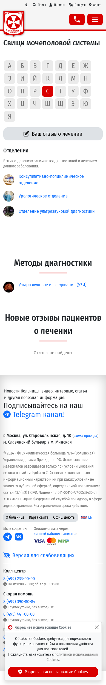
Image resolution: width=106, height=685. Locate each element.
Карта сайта (38, 517)
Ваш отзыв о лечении (53, 134)
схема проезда (85, 435)
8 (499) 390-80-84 (19, 601)
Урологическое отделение (43, 196)
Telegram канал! (33, 414)
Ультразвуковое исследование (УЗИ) (53, 284)
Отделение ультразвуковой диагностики (57, 211)
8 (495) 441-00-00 (19, 614)
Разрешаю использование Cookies (53, 671)
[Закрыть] (97, 627)
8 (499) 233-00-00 (19, 578)
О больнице (15, 517)
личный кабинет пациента (55, 534)
